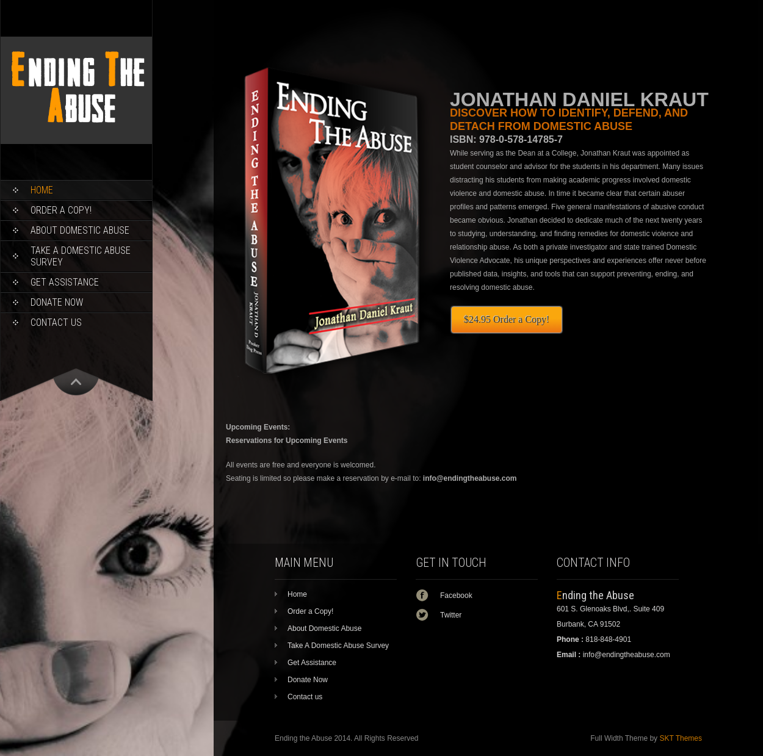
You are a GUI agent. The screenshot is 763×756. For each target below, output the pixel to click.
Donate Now (57, 302)
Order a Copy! (61, 210)
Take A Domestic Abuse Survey (81, 256)
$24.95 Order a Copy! (506, 319)
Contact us (56, 322)
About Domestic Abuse (80, 230)
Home (42, 190)
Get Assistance (65, 282)
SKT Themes (680, 738)
